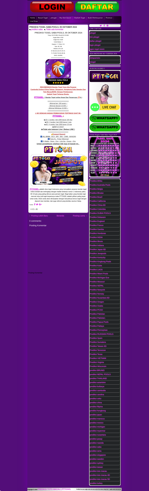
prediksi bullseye (97, 386)
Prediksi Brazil (96, 197)
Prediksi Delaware (98, 217)
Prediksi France (97, 225)
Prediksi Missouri (97, 282)
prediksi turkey (96, 483)
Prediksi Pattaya (97, 326)
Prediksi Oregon (97, 302)
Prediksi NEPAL (97, 286)
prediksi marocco (97, 419)
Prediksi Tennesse (98, 350)
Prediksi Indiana (97, 245)
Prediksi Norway (97, 294)
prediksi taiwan (96, 467)
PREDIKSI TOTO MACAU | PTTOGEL (54, 489)
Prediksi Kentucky (98, 257)
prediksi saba (37, 29)
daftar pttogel (95, 41)
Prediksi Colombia (98, 209)
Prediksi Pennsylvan (99, 330)
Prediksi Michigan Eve (99, 278)
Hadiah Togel (79, 18)
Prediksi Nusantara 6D (100, 298)
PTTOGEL (39, 97)
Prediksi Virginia (97, 362)
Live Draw (34, 21)
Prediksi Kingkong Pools (100, 261)
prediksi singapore (98, 455)
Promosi (109, 18)
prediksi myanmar (97, 431)
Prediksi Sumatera (98, 342)
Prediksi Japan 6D (98, 249)
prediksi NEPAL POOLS (100, 374)
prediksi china (96, 403)
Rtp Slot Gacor (65, 18)
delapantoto (95, 58)
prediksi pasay (96, 439)
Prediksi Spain (96, 338)
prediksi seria (96, 451)
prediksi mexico (96, 423)
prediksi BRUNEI (97, 370)
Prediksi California (98, 201)
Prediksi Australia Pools (100, 185)
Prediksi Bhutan (97, 193)
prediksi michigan (97, 427)
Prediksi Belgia (96, 189)
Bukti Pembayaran (95, 18)
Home (32, 18)
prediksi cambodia (98, 390)
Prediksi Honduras (98, 233)
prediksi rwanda (97, 443)
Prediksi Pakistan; (98, 318)
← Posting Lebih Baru (38, 216)
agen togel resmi (97, 49)
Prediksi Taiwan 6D (98, 346)
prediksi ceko (95, 399)
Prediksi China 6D (98, 205)
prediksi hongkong (98, 411)
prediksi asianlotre (98, 382)
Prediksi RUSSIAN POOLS (102, 334)
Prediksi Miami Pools (99, 274)
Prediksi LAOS (96, 270)
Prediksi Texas (96, 354)
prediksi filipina (96, 407)
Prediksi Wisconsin (98, 366)
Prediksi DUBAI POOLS (100, 213)
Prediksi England (97, 221)
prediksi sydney (96, 463)
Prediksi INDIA (96, 237)
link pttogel (94, 37)
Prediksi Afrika (96, 181)
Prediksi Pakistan (97, 314)
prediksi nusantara (98, 435)
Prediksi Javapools (98, 253)
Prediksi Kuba (96, 266)
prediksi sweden (97, 459)
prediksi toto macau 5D (100, 479)
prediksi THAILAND (98, 378)
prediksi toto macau (98, 471)
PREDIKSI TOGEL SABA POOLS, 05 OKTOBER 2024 (53, 27)
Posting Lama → (80, 216)
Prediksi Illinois (96, 241)
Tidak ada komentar (55, 29)
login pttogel (95, 45)
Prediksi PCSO (96, 310)
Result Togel (43, 18)
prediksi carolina (97, 394)
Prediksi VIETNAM (98, 358)
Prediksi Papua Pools (99, 322)
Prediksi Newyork (97, 290)
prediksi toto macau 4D (100, 475)
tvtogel (93, 62)
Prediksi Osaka (96, 306)
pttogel (54, 18)
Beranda (60, 216)
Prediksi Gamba (97, 229)
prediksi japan (96, 415)
